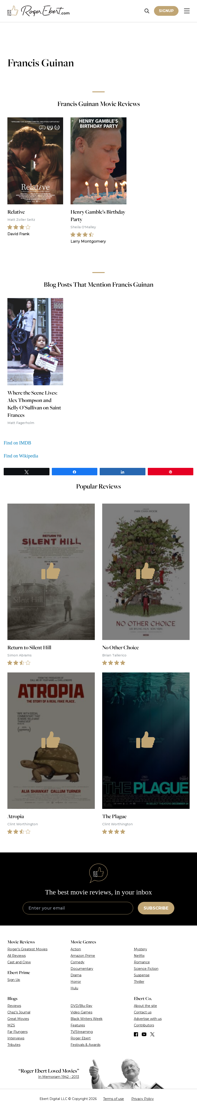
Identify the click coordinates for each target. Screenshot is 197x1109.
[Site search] (147, 11)
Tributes (13, 1045)
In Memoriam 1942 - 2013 (58, 1077)
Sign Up (13, 980)
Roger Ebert (81, 1038)
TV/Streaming (82, 1032)
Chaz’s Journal (18, 1012)
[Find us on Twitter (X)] (152, 1034)
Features (78, 1025)
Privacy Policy (142, 1099)
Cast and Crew (19, 962)
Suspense (142, 975)
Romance (142, 962)
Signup (166, 11)
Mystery (140, 949)
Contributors (144, 1025)
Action (76, 949)
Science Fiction (146, 969)
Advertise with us (148, 1019)
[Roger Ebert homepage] (38, 11)
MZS (11, 1025)
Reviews (14, 1006)
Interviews (15, 1038)
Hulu (74, 988)
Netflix (139, 956)
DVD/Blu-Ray (81, 1006)
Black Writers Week (86, 1019)
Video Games (81, 1012)
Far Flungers (17, 1032)
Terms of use (113, 1099)
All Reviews (16, 956)
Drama (76, 975)
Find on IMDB (17, 442)
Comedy (77, 962)
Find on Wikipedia (21, 455)
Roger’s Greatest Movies (27, 949)
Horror (76, 982)
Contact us (142, 1012)
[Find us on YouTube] (144, 1034)
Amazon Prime (83, 956)
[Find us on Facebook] (136, 1034)
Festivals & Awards (85, 1045)
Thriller (139, 982)
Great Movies (18, 1019)
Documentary (82, 969)
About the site (145, 1006)
